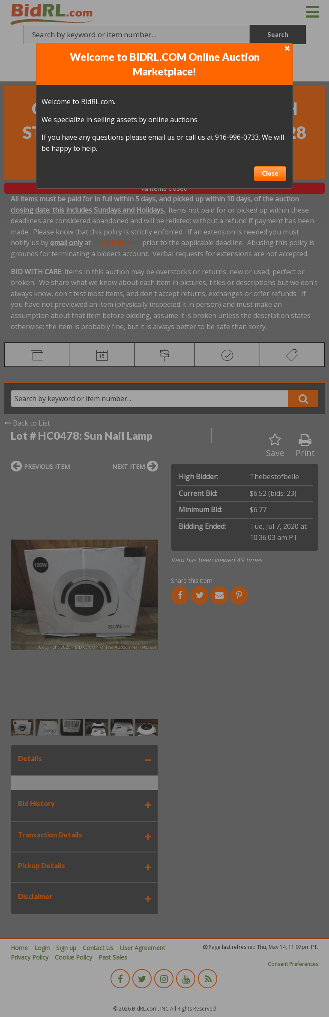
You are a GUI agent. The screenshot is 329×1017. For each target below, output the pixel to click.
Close (270, 173)
